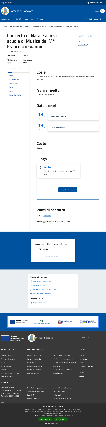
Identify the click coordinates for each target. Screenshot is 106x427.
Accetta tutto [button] (45, 419)
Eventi (27, 26)
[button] (53, 424)
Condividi (82, 36)
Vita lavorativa (32, 362)
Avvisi (81, 362)
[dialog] (53, 415)
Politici (3, 369)
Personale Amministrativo (10, 373)
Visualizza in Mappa (68, 190)
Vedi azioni (92, 36)
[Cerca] (102, 11)
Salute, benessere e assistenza (63, 369)
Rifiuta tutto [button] (61, 419)
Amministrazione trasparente (63, 388)
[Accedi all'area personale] (95, 2)
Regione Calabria (6, 2)
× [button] (104, 405)
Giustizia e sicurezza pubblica (63, 359)
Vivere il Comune (16, 26)
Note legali (57, 395)
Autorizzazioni (58, 373)
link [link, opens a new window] (72, 415)
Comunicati (83, 359)
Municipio (47, 167)
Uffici (3, 362)
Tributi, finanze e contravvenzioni (64, 362)
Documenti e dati (7, 376)
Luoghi (81, 372)
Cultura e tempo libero (34, 359)
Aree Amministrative (8, 359)
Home (5, 26)
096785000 (47, 216)
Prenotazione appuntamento (36, 388)
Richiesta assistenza (34, 398)
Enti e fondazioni (6, 366)
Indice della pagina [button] (15, 69)
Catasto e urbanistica (34, 369)
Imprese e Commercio (34, 366)
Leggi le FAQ (31, 395)
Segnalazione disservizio (35, 391)
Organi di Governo (7, 355)
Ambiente (56, 366)
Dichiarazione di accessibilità (63, 398)
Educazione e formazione (61, 355)
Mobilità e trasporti (33, 373)
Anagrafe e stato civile (34, 355)
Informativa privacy (59, 391)
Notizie (81, 355)
